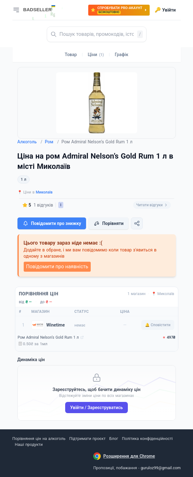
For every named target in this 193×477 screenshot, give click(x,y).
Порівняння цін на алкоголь (38, 438)
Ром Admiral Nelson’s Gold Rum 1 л (48, 337)
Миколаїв (44, 192)
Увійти (165, 10)
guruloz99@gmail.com (161, 467)
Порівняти (108, 223)
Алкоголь (29, 141)
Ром (52, 141)
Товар (71, 54)
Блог (113, 438)
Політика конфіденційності (147, 438)
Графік (121, 54)
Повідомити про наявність (57, 267)
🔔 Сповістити (157, 325)
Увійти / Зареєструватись (96, 407)
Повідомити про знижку (51, 223)
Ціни (96, 54)
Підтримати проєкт (87, 438)
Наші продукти (29, 444)
